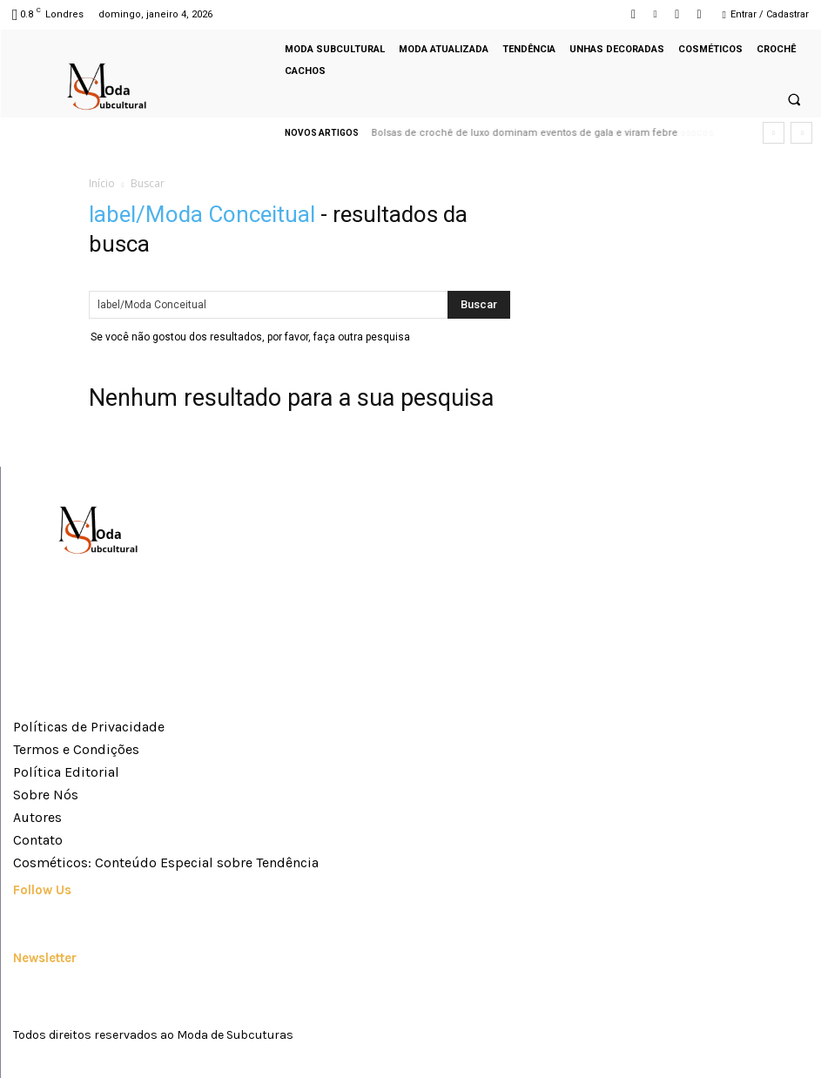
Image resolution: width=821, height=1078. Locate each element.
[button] (794, 100)
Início (102, 183)
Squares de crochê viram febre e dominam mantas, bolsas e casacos (535, 132)
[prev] (773, 133)
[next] (801, 133)
